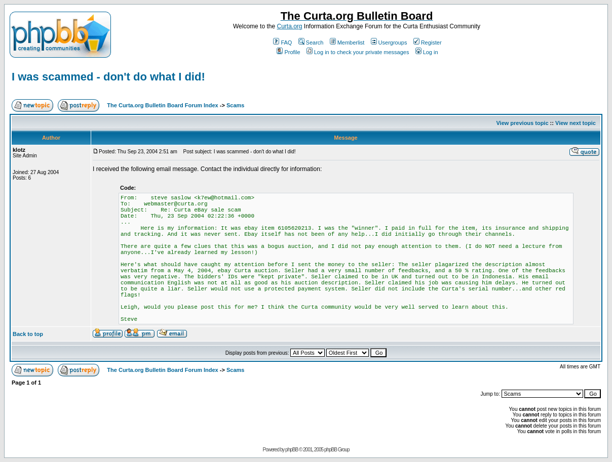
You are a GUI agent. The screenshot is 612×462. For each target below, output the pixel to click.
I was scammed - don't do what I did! (108, 76)
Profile (288, 52)
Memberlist (347, 42)
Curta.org (289, 26)
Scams (235, 105)
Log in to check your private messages (358, 52)
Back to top (28, 334)
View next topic (575, 123)
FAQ (282, 42)
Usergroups (389, 42)
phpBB (291, 449)
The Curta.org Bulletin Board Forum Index (162, 105)
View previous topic (522, 123)
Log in (426, 52)
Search (311, 42)
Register (427, 42)
